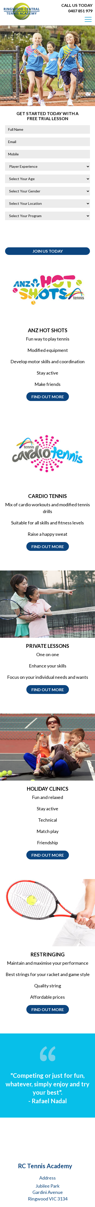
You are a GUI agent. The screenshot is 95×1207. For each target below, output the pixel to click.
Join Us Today (47, 251)
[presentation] (43, 234)
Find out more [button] (47, 396)
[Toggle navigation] (88, 19)
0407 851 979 (80, 10)
